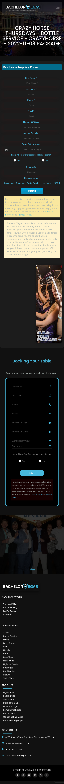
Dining (6, 639)
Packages (8, 667)
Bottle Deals (9, 713)
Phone (31, 100)
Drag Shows (9, 643)
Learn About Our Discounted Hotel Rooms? (31, 154)
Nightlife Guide (10, 664)
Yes (18, 160)
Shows (6, 674)
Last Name (31, 89)
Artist (6, 632)
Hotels (6, 650)
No (47, 160)
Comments (31, 167)
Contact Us (9, 730)
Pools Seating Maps (13, 720)
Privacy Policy (25, 214)
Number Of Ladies (31, 133)
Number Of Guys (31, 122)
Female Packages (12, 709)
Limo (5, 653)
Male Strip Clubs (11, 702)
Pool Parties (9, 671)
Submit (32, 190)
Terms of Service (37, 494)
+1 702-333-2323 (14, 749)
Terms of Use (10, 604)
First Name (31, 78)
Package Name (31, 178)
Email (31, 111)
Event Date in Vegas (31, 144)
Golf (5, 646)
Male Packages (11, 706)
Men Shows (9, 657)
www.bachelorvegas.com (17, 743)
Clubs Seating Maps (13, 716)
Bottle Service (10, 636)
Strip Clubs (8, 678)
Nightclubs (8, 660)
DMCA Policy (9, 611)
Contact (7, 614)
